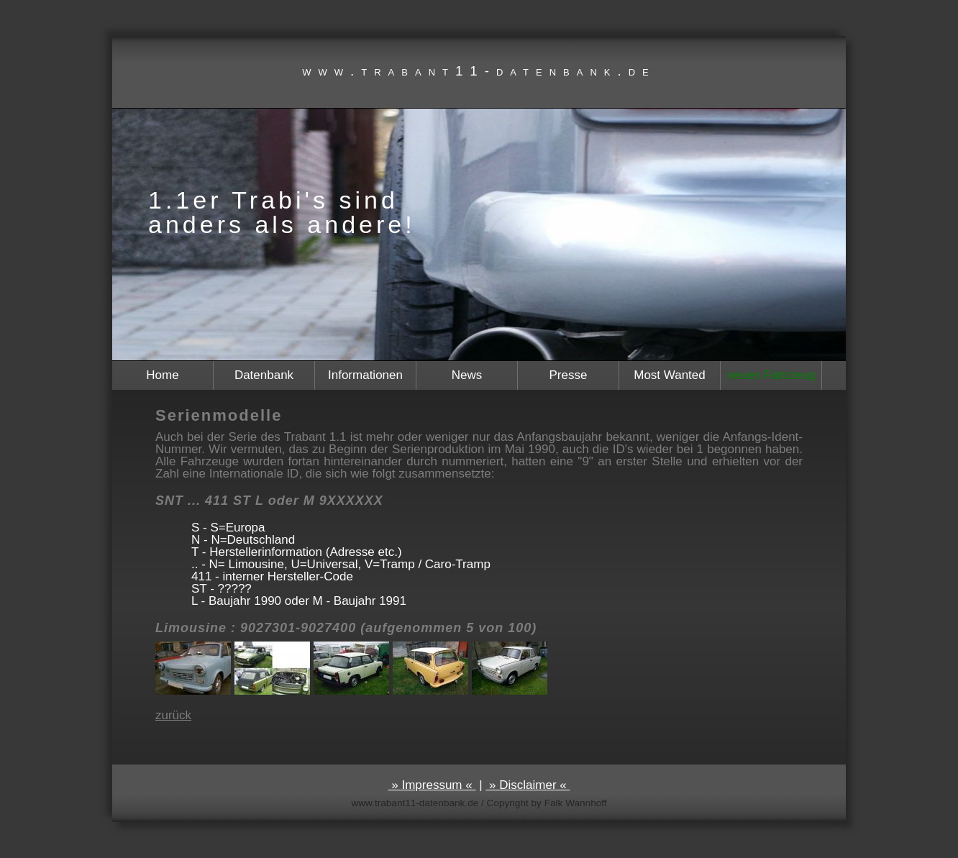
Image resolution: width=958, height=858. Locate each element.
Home (162, 375)
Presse (568, 375)
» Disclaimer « (527, 785)
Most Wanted (670, 375)
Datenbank (263, 375)
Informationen (365, 375)
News (467, 375)
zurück (173, 715)
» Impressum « (432, 785)
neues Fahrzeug (771, 375)
